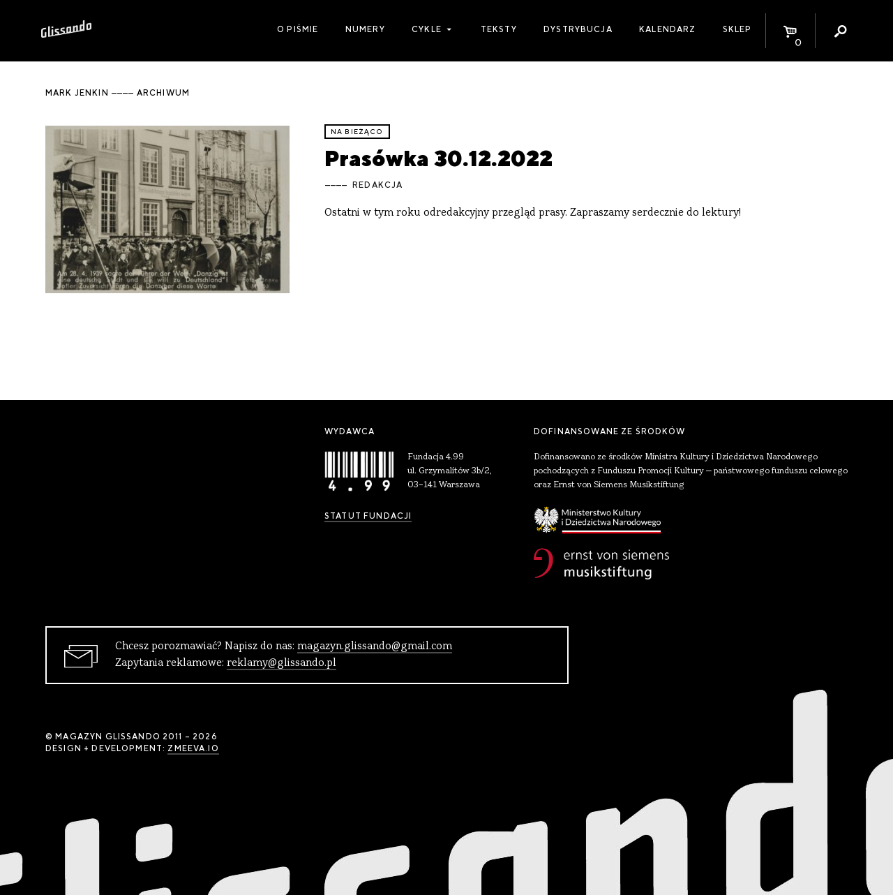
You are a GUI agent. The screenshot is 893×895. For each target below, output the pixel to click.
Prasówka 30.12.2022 (438, 158)
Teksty (499, 29)
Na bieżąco (357, 131)
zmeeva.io (192, 748)
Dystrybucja (578, 29)
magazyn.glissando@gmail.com (374, 646)
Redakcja (377, 185)
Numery (365, 29)
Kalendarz (667, 29)
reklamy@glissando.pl (281, 663)
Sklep (737, 29)
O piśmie (297, 29)
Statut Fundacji (368, 516)
